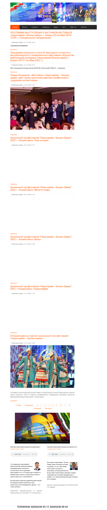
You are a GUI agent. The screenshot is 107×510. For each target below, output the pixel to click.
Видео (56, 27)
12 (70, 405)
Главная (15, 27)
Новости (24, 27)
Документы (45, 27)
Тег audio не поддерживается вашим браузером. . (24, 454)
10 (61, 405)
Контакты (84, 27)
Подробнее (13, 49)
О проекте (35, 27)
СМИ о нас (73, 27)
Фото (64, 27)
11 (65, 405)
